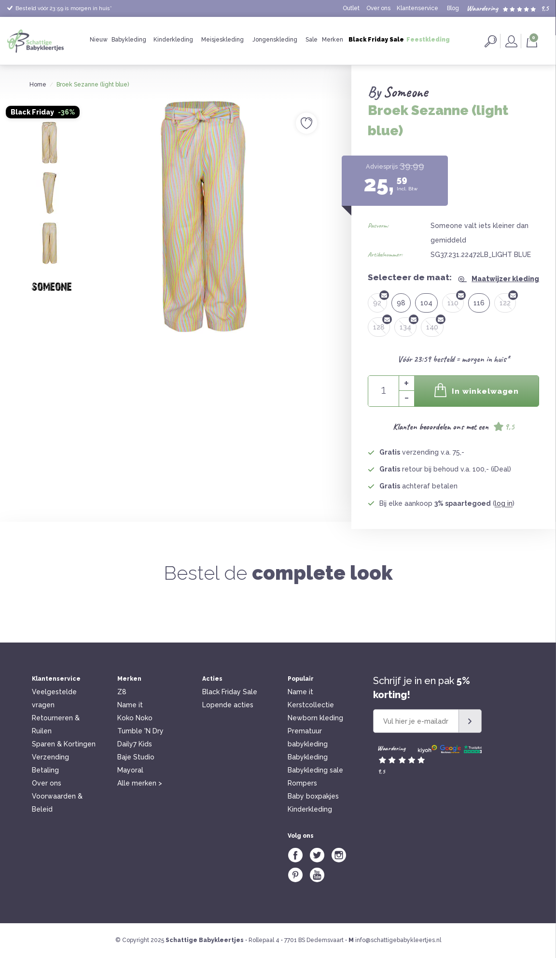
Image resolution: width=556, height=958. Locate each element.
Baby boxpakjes (313, 796)
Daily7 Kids (134, 744)
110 (455, 300)
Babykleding (128, 39)
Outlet (351, 8)
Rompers (302, 783)
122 (508, 300)
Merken (332, 39)
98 (401, 303)
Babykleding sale (315, 770)
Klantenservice (417, 8)
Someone (406, 92)
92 (380, 300)
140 (435, 324)
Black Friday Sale (376, 39)
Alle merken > (139, 783)
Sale (312, 39)
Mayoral (130, 770)
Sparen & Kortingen (64, 744)
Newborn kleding (315, 718)
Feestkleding (428, 39)
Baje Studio (135, 757)
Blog (453, 8)
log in (504, 503)
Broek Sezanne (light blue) (92, 84)
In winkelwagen (476, 390)
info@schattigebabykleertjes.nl (398, 940)
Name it (130, 705)
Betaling (45, 770)
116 (479, 303)
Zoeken (491, 41)
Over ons (378, 8)
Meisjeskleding (222, 39)
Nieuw (99, 39)
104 (426, 303)
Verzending (50, 757)
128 (381, 324)
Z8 (121, 692)
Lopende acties (227, 705)
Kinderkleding (173, 39)
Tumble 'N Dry (140, 731)
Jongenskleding (274, 39)
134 (408, 324)
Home (37, 84)
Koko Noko (135, 718)
